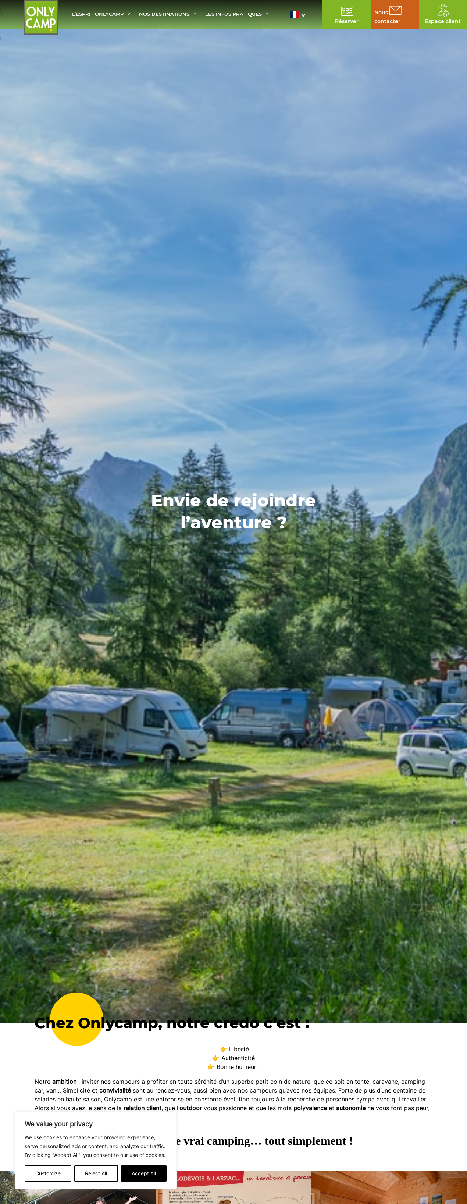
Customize (48, 1173)
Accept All (144, 1173)
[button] (299, 14)
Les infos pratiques (233, 14)
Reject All (96, 1173)
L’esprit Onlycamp (98, 14)
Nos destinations (164, 14)
